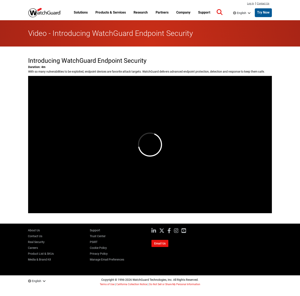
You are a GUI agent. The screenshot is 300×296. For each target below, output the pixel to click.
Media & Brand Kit (39, 259)
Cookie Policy (98, 247)
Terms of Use (107, 284)
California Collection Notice (131, 284)
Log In (250, 3)
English (241, 13)
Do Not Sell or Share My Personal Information (174, 284)
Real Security (36, 242)
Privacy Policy (99, 253)
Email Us (160, 243)
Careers (33, 247)
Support (95, 230)
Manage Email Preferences (107, 259)
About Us (34, 230)
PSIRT (94, 242)
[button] (219, 12)
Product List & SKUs (41, 253)
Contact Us (263, 3)
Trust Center (98, 236)
